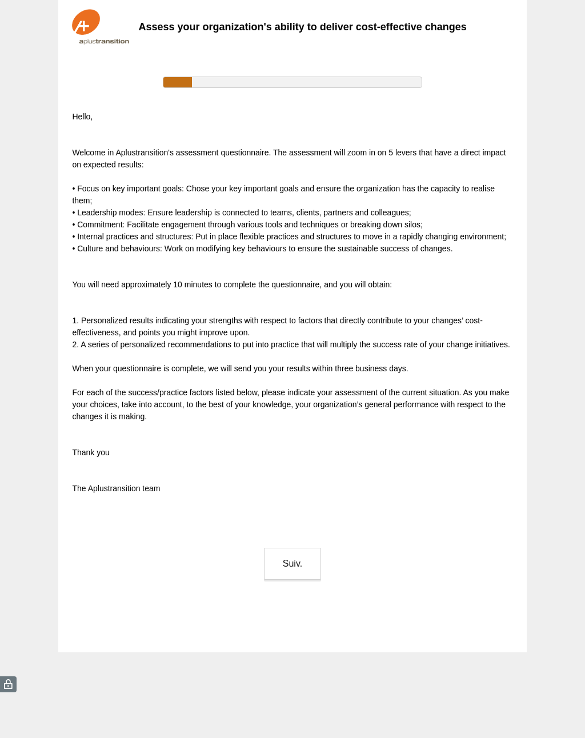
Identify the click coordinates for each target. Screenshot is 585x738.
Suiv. (292, 563)
